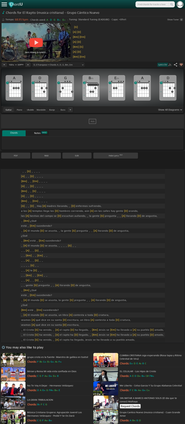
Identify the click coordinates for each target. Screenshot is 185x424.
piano (19, 110)
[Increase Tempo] (28, 65)
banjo (52, 110)
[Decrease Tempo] (4, 65)
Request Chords (130, 406)
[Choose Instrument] (70, 109)
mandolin (41, 110)
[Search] (171, 4)
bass (63, 110)
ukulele (30, 110)
